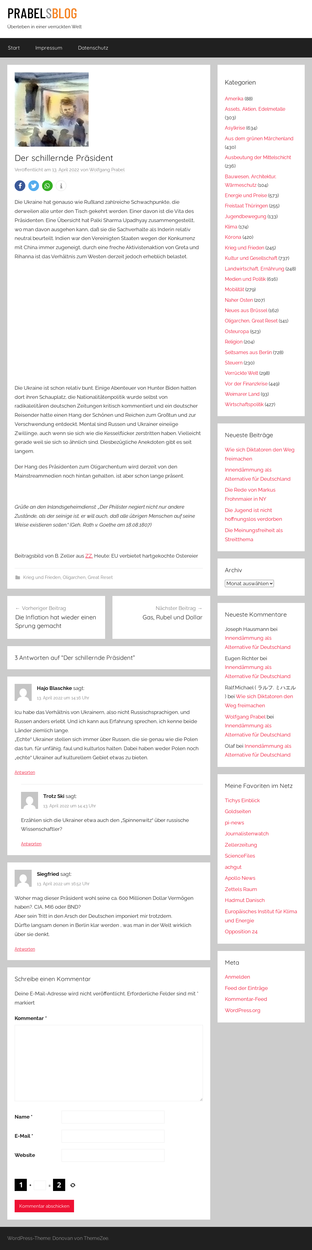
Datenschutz (93, 47)
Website (25, 1155)
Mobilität (234, 289)
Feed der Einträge (246, 988)
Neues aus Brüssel (246, 310)
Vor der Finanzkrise (246, 384)
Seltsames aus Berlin (248, 352)
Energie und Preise (246, 195)
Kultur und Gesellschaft (251, 258)
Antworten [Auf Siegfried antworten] (25, 949)
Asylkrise (235, 128)
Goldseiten (238, 811)
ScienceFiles (240, 856)
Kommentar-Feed (246, 999)
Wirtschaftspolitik (244, 404)
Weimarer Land (242, 394)
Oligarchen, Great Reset (88, 577)
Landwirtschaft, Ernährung (254, 269)
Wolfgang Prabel (107, 169)
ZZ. (89, 556)
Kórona (233, 237)
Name (24, 1117)
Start (14, 47)
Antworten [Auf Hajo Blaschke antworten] (25, 772)
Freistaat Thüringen (246, 206)
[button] (20, 185)
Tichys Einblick (242, 800)
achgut (233, 867)
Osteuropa (237, 331)
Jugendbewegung (245, 216)
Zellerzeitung (241, 845)
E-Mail (24, 1136)
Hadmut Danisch (245, 900)
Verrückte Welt (241, 373)
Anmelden (237, 977)
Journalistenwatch (247, 833)
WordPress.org (243, 1010)
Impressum (48, 47)
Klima (231, 227)
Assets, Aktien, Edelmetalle (255, 109)
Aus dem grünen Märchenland (259, 138)
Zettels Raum (241, 889)
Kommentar (31, 1018)
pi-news (234, 823)
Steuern (234, 363)
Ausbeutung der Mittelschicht (258, 157)
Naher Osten (239, 300)
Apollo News (240, 878)
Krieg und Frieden (42, 577)
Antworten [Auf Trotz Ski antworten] (31, 843)
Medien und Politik (245, 279)
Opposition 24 (241, 931)
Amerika (234, 99)
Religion (234, 342)
